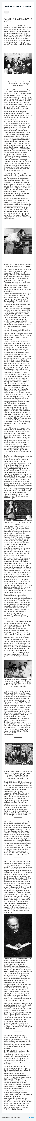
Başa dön (31, 1117)
